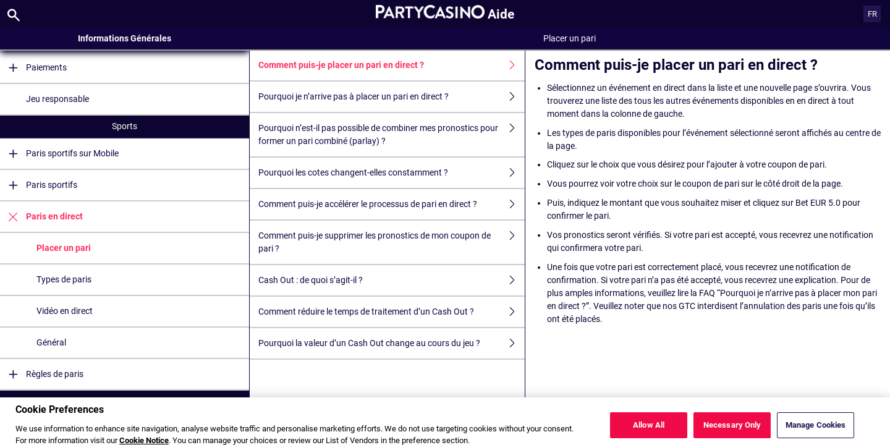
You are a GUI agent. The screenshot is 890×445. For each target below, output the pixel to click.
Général (51, 342)
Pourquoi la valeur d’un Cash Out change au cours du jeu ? (391, 343)
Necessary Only (732, 429)
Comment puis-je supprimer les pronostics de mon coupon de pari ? (391, 242)
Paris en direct (41, 216)
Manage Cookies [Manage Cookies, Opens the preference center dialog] (816, 429)
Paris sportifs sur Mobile (59, 153)
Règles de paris (41, 374)
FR (872, 14)
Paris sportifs (38, 185)
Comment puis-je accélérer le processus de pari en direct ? (391, 204)
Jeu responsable (57, 99)
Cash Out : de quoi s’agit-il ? (391, 280)
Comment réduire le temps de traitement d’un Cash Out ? (391, 312)
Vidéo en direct (64, 311)
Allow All (648, 429)
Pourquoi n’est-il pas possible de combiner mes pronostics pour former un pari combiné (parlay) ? (391, 134)
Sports (124, 126)
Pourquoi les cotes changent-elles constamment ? (391, 173)
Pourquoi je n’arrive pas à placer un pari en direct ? (391, 97)
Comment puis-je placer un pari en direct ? (391, 65)
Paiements (33, 68)
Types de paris (63, 279)
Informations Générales (124, 38)
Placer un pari (63, 248)
